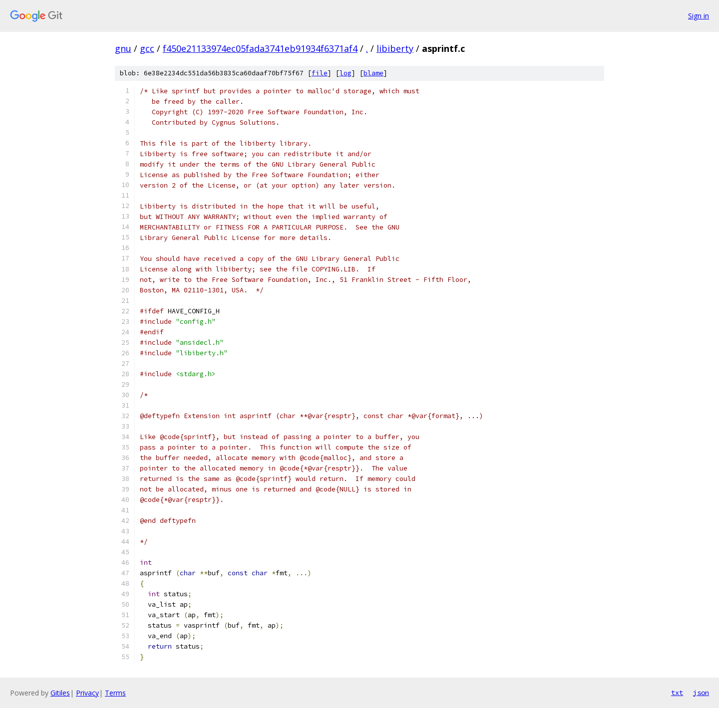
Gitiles (60, 693)
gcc (147, 48)
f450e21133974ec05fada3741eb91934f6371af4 (260, 48)
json (701, 692)
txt (677, 692)
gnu (123, 48)
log (346, 73)
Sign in (698, 15)
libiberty (394, 48)
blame (373, 73)
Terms (115, 693)
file (320, 73)
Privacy (87, 693)
